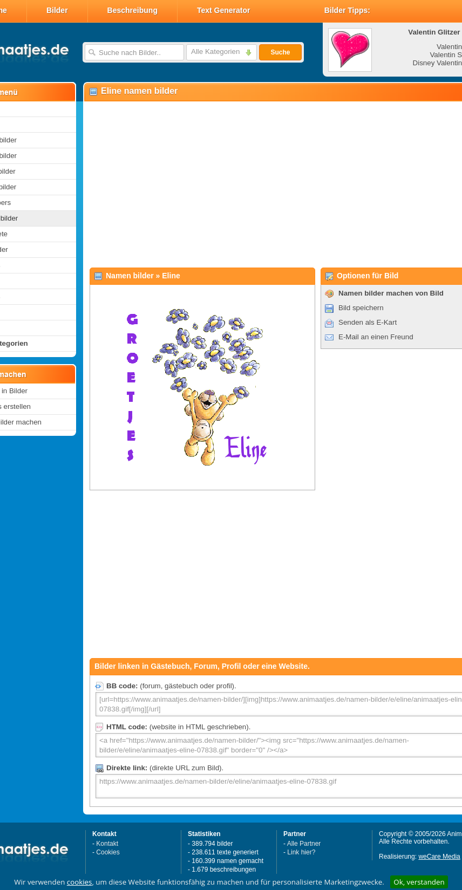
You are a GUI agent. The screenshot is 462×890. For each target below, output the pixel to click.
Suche (280, 52)
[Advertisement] (259, 183)
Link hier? (301, 852)
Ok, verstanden (418, 882)
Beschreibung (132, 10)
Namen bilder (130, 275)
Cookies (107, 852)
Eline (171, 275)
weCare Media (439, 856)
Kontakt (107, 843)
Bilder (57, 10)
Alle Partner (304, 843)
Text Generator (223, 10)
